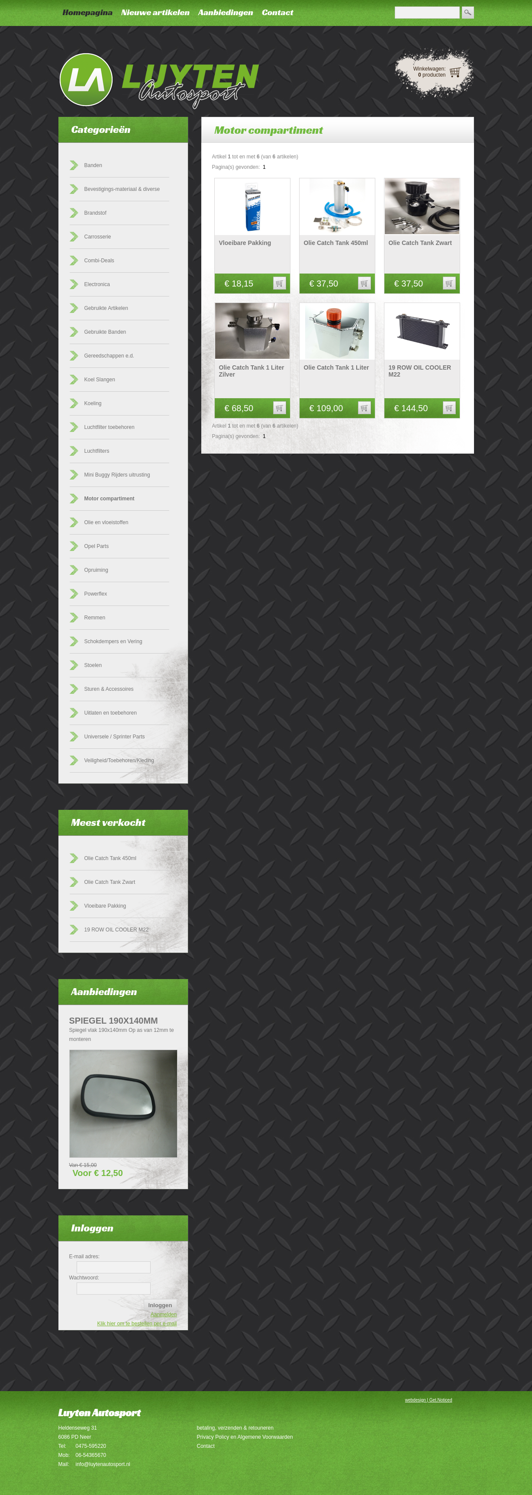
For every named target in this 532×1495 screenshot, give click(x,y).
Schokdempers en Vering (113, 641)
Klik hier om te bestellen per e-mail (137, 1324)
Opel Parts (96, 546)
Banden (93, 165)
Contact (277, 12)
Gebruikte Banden (105, 332)
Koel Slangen (99, 380)
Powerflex (95, 594)
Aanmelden (164, 1314)
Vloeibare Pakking (105, 906)
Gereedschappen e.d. (109, 356)
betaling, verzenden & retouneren (235, 1428)
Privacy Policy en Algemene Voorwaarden (245, 1437)
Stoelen (93, 665)
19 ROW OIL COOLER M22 (116, 930)
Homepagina (88, 12)
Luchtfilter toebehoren (109, 427)
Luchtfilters (97, 451)
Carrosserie (97, 237)
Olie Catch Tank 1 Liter (336, 367)
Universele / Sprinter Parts (114, 737)
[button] (279, 283)
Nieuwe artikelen (155, 12)
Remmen (95, 618)
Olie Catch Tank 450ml (110, 858)
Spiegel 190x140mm (113, 1020)
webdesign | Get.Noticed (428, 1400)
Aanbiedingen (225, 12)
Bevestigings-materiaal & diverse (122, 189)
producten (431, 75)
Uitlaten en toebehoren (110, 713)
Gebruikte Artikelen (106, 308)
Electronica (97, 284)
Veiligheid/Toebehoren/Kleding (119, 760)
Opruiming (96, 570)
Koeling (93, 403)
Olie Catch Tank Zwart (109, 882)
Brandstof (95, 213)
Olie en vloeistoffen (106, 522)
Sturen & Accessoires (109, 689)
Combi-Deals (99, 261)
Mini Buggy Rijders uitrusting (117, 475)
